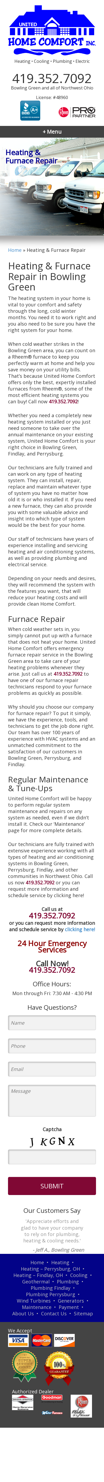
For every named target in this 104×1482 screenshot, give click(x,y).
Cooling (78, 1275)
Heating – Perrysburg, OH (50, 1269)
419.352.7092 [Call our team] (63, 401)
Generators (71, 1301)
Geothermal (36, 1281)
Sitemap (83, 1313)
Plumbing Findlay (50, 1288)
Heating (60, 1262)
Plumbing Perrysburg (50, 1294)
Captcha (52, 1129)
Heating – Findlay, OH (38, 1275)
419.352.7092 (52, 78)
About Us (23, 1313)
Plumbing (68, 1281)
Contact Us (54, 1313)
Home (15, 250)
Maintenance (36, 1307)
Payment (69, 1307)
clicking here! (80, 929)
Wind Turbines (34, 1301)
